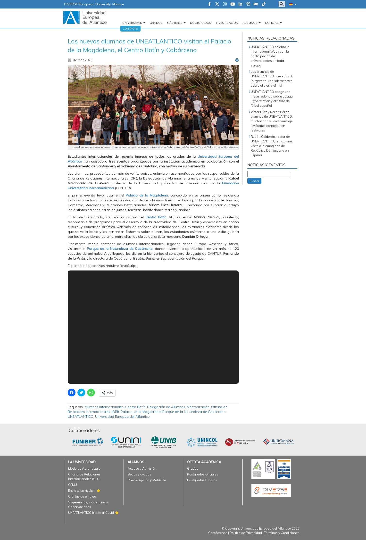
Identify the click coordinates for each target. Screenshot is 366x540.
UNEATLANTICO (80, 416)
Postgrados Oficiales (202, 474)
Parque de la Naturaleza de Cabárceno (119, 248)
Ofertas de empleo (82, 496)
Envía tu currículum (81, 490)
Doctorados (200, 23)
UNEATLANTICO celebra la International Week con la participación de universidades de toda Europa (270, 56)
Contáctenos (217, 533)
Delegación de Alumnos (166, 407)
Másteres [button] (175, 23)
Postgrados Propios (202, 480)
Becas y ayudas (139, 474)
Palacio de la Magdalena (146, 195)
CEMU (72, 485)
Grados (156, 23)
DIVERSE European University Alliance (94, 4)
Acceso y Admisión (142, 468)
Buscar (254, 181)
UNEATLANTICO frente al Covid (91, 513)
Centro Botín (155, 217)
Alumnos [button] (250, 23)
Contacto (130, 28)
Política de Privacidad (246, 533)
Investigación (227, 23)
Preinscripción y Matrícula (147, 480)
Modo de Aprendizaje (84, 468)
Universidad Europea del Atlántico (122, 416)
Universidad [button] (132, 23)
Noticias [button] (272, 23)
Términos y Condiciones (281, 533)
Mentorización (198, 407)
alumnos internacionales (104, 407)
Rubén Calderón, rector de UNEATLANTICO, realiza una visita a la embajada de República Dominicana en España (271, 146)
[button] (292, 4)
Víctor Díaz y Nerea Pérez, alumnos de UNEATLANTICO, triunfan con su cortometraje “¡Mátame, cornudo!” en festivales (272, 121)
